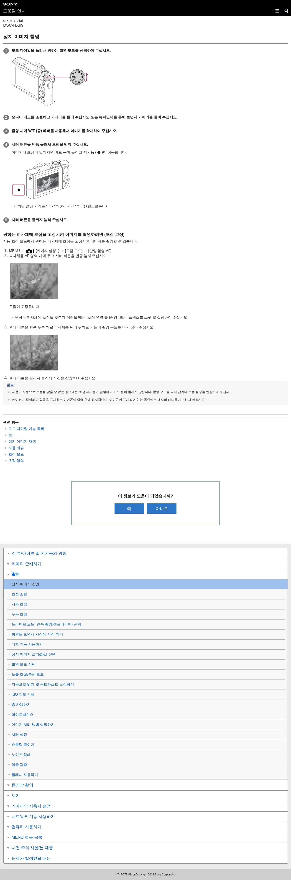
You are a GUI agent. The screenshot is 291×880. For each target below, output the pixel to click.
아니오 (162, 508)
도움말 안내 (14, 10)
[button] (286, 11)
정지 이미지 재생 (22, 441)
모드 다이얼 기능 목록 (26, 429)
